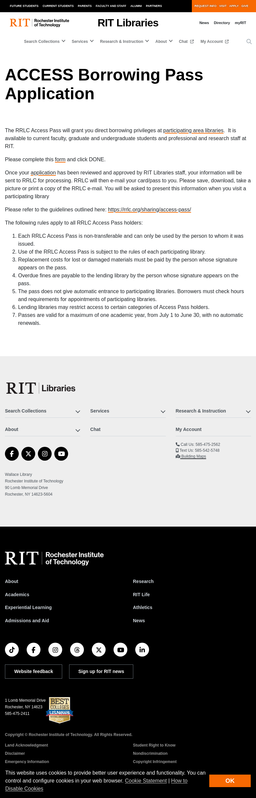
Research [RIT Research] (143, 581)
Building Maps (193, 456)
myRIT (240, 23)
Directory (222, 23)
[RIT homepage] (39, 22)
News (204, 23)
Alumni (136, 6)
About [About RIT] (11, 581)
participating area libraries (193, 130)
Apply (234, 6)
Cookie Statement (146, 780)
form (60, 159)
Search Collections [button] (42, 41)
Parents (85, 6)
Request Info (205, 6)
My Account (212, 41)
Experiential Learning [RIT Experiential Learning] (28, 607)
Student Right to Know (154, 745)
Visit (222, 6)
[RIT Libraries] (41, 388)
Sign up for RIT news (101, 671)
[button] (249, 41)
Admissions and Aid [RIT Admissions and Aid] (27, 620)
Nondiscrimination (150, 753)
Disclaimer (15, 753)
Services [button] (80, 41)
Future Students (24, 6)
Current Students (58, 6)
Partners (154, 6)
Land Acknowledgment (26, 745)
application (43, 172)
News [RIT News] (139, 620)
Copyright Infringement (155, 761)
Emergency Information (27, 761)
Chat (184, 41)
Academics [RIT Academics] (17, 594)
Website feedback (33, 671)
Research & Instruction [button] (121, 41)
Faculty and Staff (111, 6)
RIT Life (141, 594)
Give (245, 6)
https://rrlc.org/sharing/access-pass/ (149, 209)
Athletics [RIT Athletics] (142, 607)
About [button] (161, 41)
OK (230, 780)
